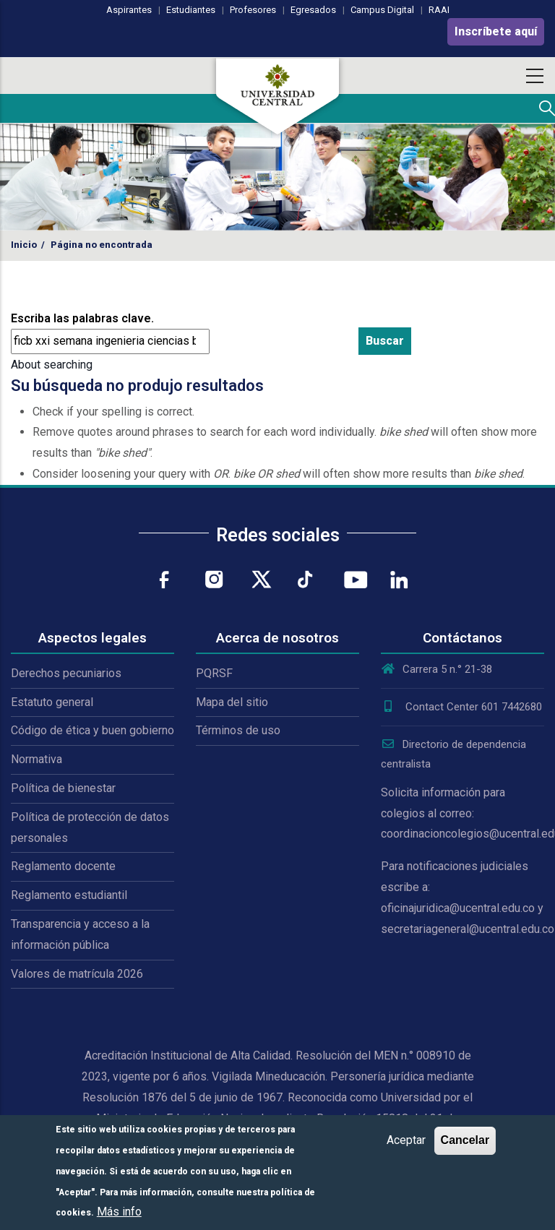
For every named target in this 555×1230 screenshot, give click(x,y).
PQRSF (214, 673)
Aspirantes (129, 9)
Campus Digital (382, 9)
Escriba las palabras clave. (82, 318)
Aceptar (406, 1140)
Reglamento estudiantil (69, 895)
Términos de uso (238, 730)
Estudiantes (190, 9)
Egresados (313, 9)
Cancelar (465, 1140)
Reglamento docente (63, 866)
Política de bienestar (63, 788)
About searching (51, 364)
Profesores (253, 9)
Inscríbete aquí (496, 31)
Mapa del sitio (232, 702)
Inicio (24, 244)
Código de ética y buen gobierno (92, 730)
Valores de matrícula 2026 (77, 974)
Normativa (36, 759)
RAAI (439, 9)
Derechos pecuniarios (66, 673)
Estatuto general (52, 702)
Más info (119, 1211)
